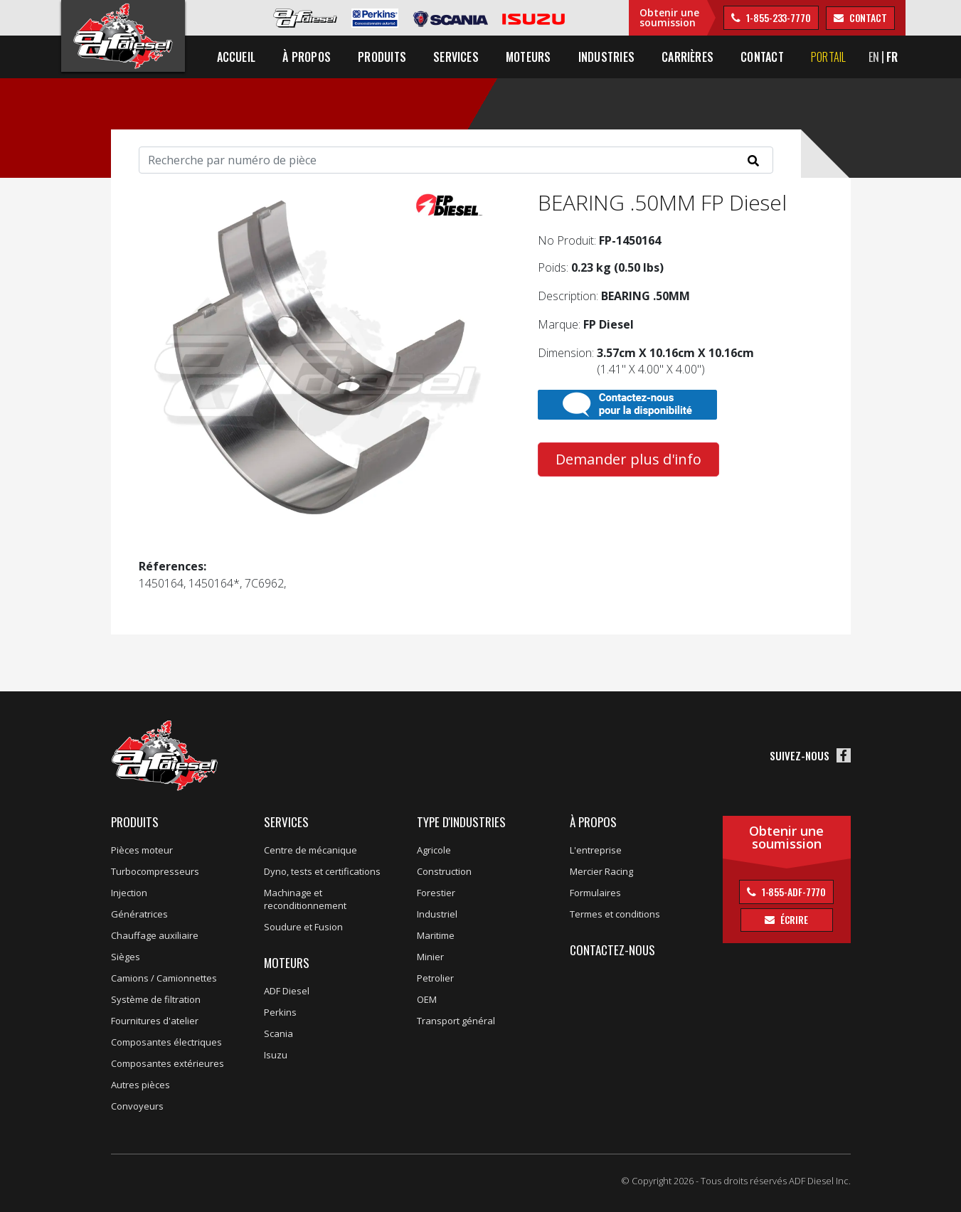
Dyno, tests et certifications (322, 871)
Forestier (436, 892)
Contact (762, 56)
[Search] (456, 160)
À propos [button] (306, 56)
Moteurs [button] (528, 56)
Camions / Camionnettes (164, 978)
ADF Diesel (286, 990)
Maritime (436, 935)
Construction (444, 871)
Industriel (437, 914)
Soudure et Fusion (303, 926)
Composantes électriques (166, 1042)
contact (867, 17)
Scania (278, 1033)
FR (892, 56)
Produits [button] (382, 56)
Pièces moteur (142, 850)
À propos (593, 822)
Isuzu (275, 1054)
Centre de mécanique (310, 850)
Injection (129, 892)
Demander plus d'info (628, 459)
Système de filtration (156, 999)
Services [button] (456, 56)
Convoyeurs (137, 1106)
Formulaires (595, 892)
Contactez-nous (612, 950)
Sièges (125, 956)
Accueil (236, 56)
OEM (427, 999)
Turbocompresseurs (155, 871)
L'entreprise (596, 850)
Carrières (687, 56)
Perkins (280, 1012)
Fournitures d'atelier (154, 1020)
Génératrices (139, 914)
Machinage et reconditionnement (305, 899)
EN (874, 56)
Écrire (793, 919)
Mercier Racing (601, 871)
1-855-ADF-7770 (793, 891)
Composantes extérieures (167, 1063)
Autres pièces (140, 1084)
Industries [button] (606, 56)
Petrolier (435, 978)
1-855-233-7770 (777, 17)
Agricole (434, 850)
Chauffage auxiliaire (154, 935)
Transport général (456, 1020)
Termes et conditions (615, 914)
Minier (430, 956)
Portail (828, 56)
